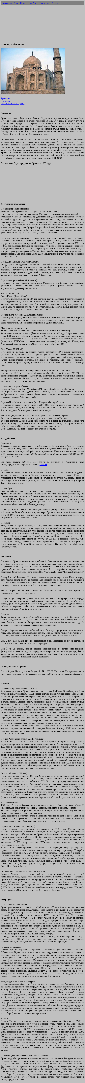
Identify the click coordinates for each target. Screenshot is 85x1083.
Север (55, 3)
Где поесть (6, 101)
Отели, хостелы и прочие (12, 103)
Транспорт (6, 98)
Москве (43, 464)
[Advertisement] (42, 25)
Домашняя (7, 3)
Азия (16, 3)
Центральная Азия (28, 3)
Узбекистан (44, 3)
